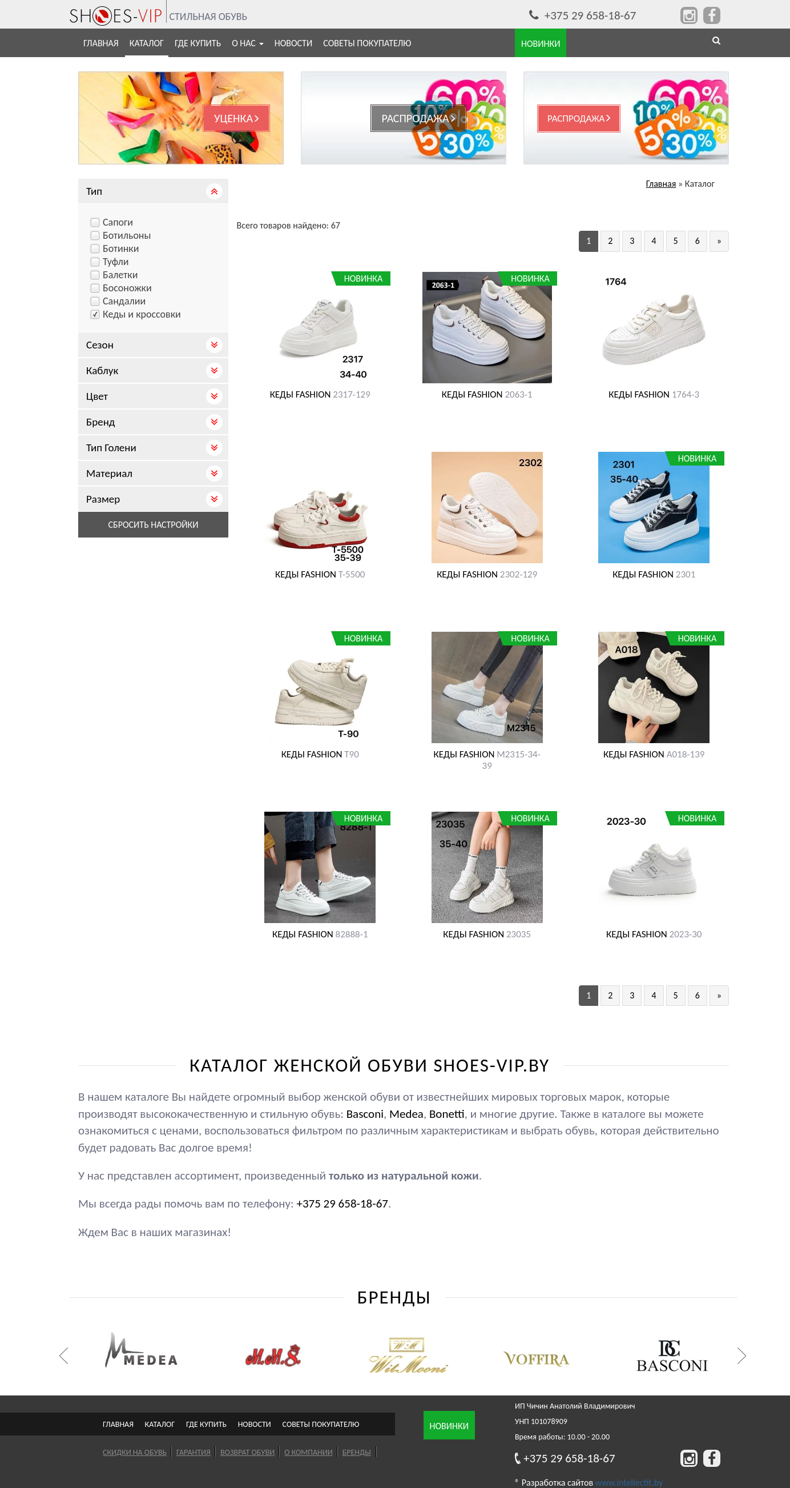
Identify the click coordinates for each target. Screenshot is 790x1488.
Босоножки (127, 288)
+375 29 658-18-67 (582, 15)
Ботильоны (127, 235)
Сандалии (124, 301)
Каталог (147, 43)
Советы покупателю (367, 43)
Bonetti (447, 1113)
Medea (406, 1113)
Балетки (120, 274)
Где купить (198, 43)
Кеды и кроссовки (142, 314)
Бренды (356, 1452)
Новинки (449, 1426)
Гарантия (193, 1452)
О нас (248, 43)
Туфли (116, 261)
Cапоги (118, 222)
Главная (101, 43)
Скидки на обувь (135, 1452)
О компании (308, 1452)
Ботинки (121, 248)
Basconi (365, 1113)
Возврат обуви (247, 1452)
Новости (293, 43)
